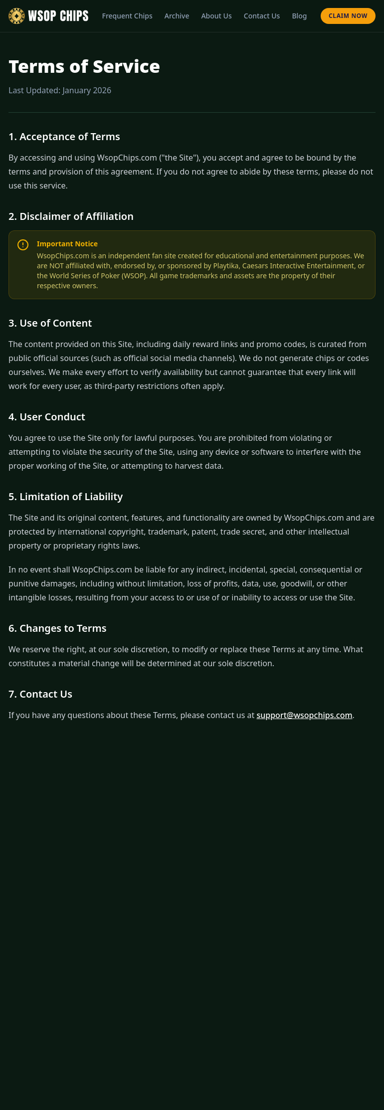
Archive (177, 15)
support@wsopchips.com (304, 715)
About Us (216, 15)
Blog (299, 15)
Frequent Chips (127, 15)
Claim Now (348, 15)
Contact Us (262, 15)
